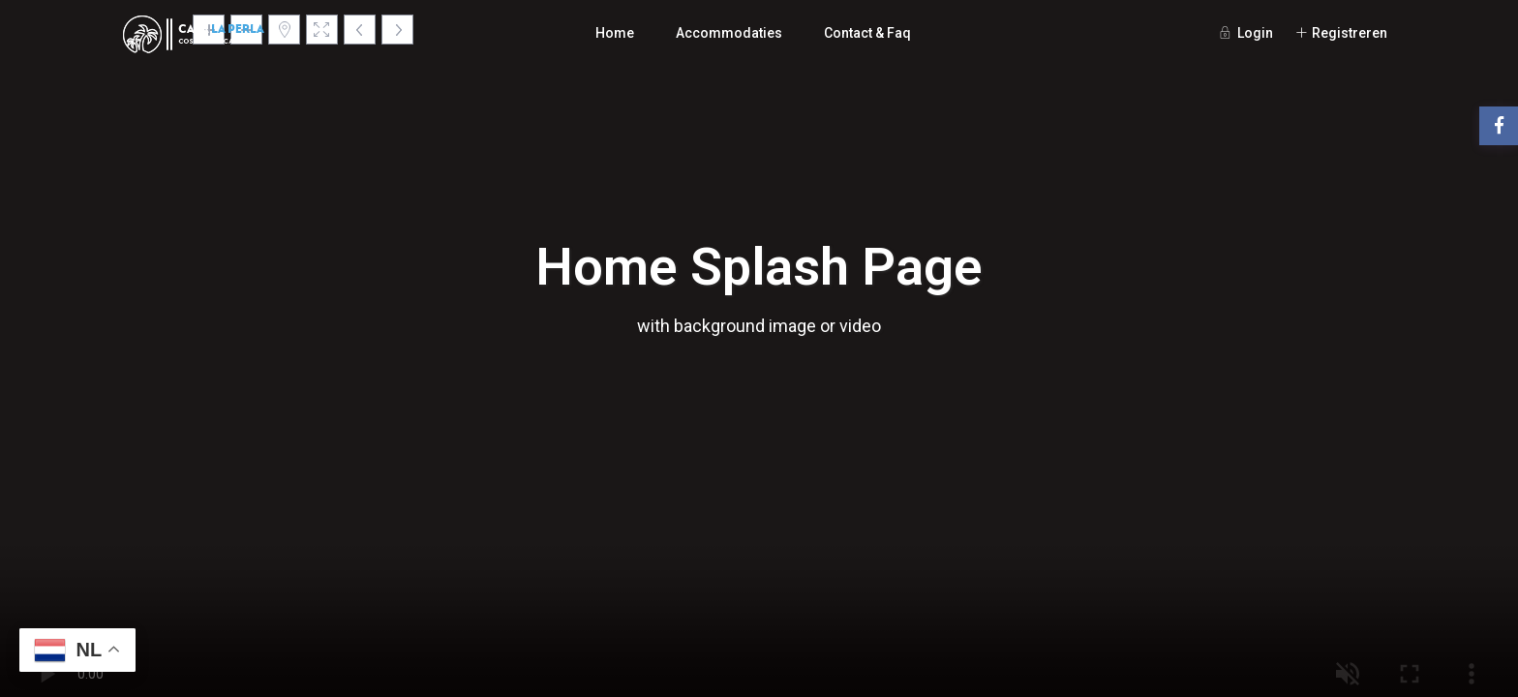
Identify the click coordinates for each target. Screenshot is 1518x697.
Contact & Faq (867, 33)
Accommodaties (729, 33)
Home (614, 33)
